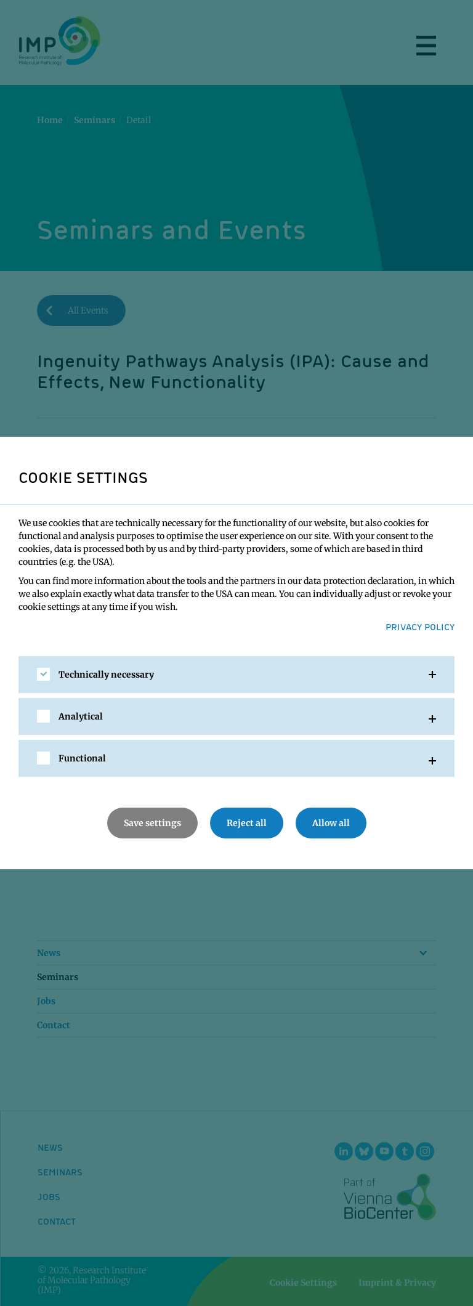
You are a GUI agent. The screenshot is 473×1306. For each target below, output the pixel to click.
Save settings (152, 823)
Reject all (247, 823)
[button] (236, 674)
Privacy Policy (420, 626)
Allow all (331, 823)
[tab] (236, 674)
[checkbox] (43, 674)
